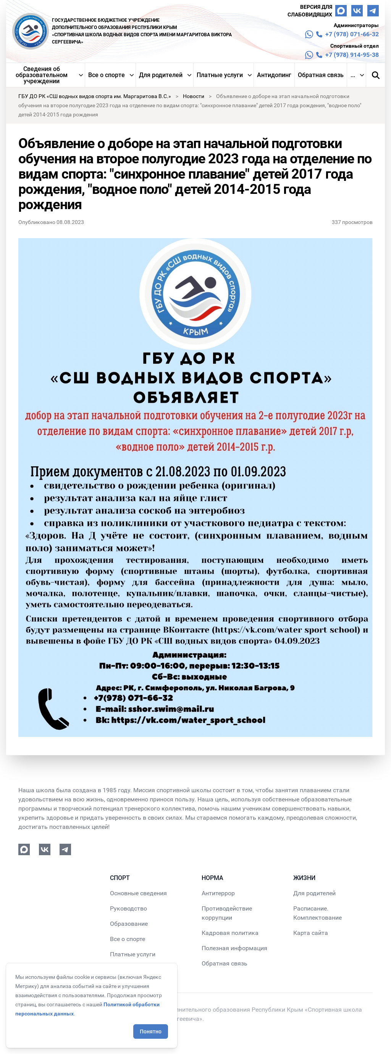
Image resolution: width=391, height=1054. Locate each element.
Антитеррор (218, 893)
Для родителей (161, 75)
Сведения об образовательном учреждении (42, 75)
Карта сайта (310, 932)
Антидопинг (274, 75)
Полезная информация (234, 948)
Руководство (128, 908)
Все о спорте (106, 75)
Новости (193, 96)
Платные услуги (220, 75)
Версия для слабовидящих (310, 11)
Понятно (151, 1031)
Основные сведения (138, 893)
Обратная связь (321, 75)
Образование (129, 923)
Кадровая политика (230, 932)
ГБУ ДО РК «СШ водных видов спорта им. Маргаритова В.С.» (94, 96)
